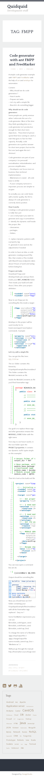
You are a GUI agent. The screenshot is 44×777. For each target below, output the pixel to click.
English (30, 69)
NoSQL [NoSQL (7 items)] (32, 731)
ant (18, 80)
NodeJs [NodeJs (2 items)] (24, 732)
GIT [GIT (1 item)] (14, 719)
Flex (16, 668)
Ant (11, 668)
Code (13, 69)
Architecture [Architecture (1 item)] (30, 706)
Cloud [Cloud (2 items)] (16, 715)
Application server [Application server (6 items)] (15, 706)
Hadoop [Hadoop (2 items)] (28, 719)
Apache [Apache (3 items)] (23, 702)
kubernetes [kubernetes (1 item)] (24, 728)
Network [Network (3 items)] (16, 732)
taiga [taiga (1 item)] (26, 744)
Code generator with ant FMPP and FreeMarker (22, 60)
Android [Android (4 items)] (9, 702)
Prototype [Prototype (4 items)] (10, 740)
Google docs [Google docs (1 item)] (20, 719)
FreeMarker (25, 78)
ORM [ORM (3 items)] (16, 736)
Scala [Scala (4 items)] (33, 740)
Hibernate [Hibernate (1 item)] (9, 723)
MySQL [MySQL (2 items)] (8, 732)
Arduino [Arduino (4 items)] (9, 711)
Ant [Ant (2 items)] (16, 702)
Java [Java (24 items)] (23, 723)
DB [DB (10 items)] (22, 714)
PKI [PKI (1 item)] (20, 736)
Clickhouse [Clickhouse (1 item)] (9, 715)
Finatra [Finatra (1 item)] (34, 715)
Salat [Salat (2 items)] (27, 740)
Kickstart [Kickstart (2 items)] (16, 728)
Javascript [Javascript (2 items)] (31, 724)
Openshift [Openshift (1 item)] (9, 736)
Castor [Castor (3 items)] (17, 711)
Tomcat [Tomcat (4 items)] (32, 744)
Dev (21, 69)
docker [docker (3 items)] (28, 715)
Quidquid (17, 6)
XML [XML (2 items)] (22, 748)
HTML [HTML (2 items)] (16, 724)
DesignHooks (27, 774)
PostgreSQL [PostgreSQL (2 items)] (27, 736)
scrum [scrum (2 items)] (17, 744)
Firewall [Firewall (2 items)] (9, 719)
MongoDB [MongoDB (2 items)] (32, 728)
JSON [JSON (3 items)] (8, 728)
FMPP (14, 78)
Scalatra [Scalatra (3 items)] (9, 744)
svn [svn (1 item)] (22, 744)
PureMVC (24, 671)
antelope (27, 80)
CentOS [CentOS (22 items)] (28, 710)
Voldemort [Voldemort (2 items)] (15, 748)
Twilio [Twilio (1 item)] (8, 748)
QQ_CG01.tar (14, 359)
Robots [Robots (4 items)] (20, 740)
